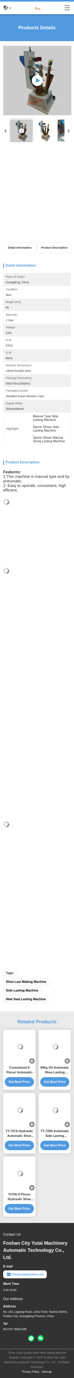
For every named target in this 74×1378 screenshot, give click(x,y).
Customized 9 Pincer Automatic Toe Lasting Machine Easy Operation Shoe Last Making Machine (19, 1070)
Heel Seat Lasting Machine (26, 999)
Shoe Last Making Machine (26, 981)
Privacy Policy (30, 1371)
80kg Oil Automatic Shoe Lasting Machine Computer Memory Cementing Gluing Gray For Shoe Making (54, 1070)
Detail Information (20, 247)
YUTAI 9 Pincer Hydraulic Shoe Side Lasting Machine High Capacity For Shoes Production (19, 1197)
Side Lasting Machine (22, 990)
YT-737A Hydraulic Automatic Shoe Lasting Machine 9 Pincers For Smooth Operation (19, 1133)
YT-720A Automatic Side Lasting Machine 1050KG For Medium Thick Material (54, 1133)
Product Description (54, 247)
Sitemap (47, 1371)
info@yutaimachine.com (25, 1274)
